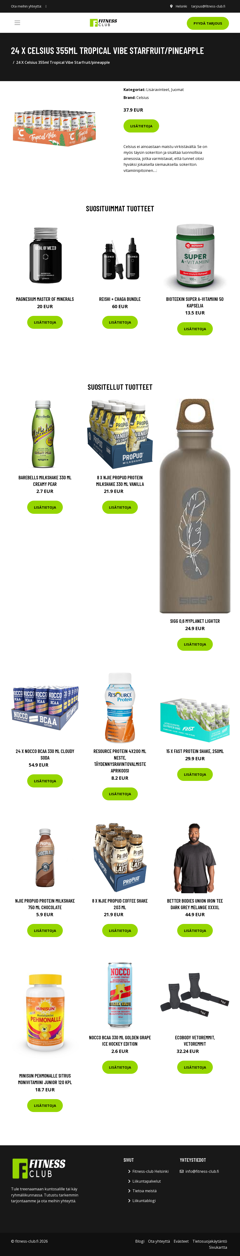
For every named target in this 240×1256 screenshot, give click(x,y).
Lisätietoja (141, 126)
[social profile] (46, 6)
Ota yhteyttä (159, 1241)
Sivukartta (218, 1247)
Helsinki (181, 6)
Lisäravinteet (157, 89)
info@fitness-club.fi (202, 1171)
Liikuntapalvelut (146, 1181)
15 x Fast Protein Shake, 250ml (195, 751)
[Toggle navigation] (17, 22)
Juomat (177, 89)
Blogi (139, 1241)
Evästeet (181, 1241)
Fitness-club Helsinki (150, 1171)
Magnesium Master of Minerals (45, 299)
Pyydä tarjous (208, 23)
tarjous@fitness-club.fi (208, 6)
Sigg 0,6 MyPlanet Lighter (195, 621)
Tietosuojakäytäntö (209, 1241)
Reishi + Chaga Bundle (120, 299)
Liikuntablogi (144, 1200)
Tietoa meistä (144, 1190)
